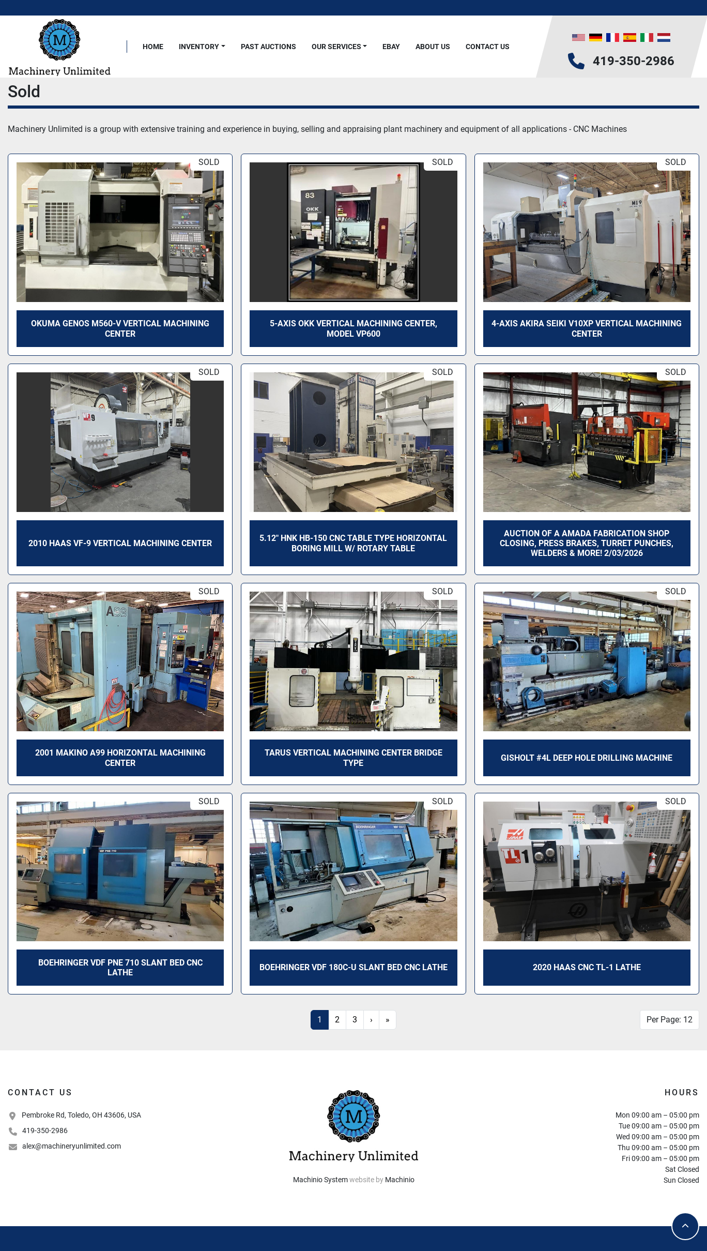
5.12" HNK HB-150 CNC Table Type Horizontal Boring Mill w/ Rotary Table (353, 543)
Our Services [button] (336, 46)
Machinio (399, 1179)
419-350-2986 (633, 61)
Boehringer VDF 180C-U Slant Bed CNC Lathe (353, 967)
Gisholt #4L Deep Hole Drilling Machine (586, 758)
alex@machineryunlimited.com (71, 1146)
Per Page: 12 (670, 1019)
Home (153, 46)
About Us (433, 46)
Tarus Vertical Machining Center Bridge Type (353, 757)
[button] (202, 46)
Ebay (391, 46)
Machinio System (320, 1179)
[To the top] (685, 1226)
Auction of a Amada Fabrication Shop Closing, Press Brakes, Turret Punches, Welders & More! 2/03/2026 (586, 543)
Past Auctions (268, 46)
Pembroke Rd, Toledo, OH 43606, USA (81, 1115)
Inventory (199, 46)
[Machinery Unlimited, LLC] (353, 1125)
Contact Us (488, 46)
